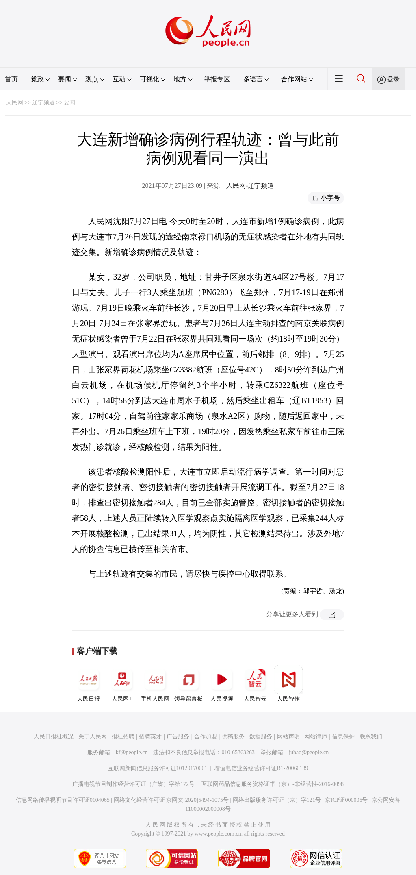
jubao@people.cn (309, 752)
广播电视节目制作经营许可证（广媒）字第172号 (133, 784)
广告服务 (178, 737)
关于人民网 (92, 737)
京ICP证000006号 (346, 800)
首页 (11, 79)
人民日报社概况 (54, 737)
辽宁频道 (43, 103)
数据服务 (260, 737)
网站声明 (288, 737)
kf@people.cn (132, 752)
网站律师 (315, 737)
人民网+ (122, 683)
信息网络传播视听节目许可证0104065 (63, 800)
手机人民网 (155, 683)
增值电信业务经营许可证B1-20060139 (261, 768)
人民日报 (88, 683)
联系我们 (371, 737)
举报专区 (217, 79)
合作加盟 (205, 737)
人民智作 (288, 683)
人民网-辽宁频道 (250, 185)
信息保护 (343, 737)
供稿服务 (233, 737)
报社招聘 (123, 737)
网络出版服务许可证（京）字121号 (277, 800)
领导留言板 (188, 683)
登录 (393, 79)
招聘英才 (150, 737)
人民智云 (255, 683)
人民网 (14, 103)
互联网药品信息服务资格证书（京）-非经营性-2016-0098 (273, 784)
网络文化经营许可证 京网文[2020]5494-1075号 (171, 800)
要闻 (69, 103)
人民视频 (222, 683)
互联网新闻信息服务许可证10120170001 (158, 768)
